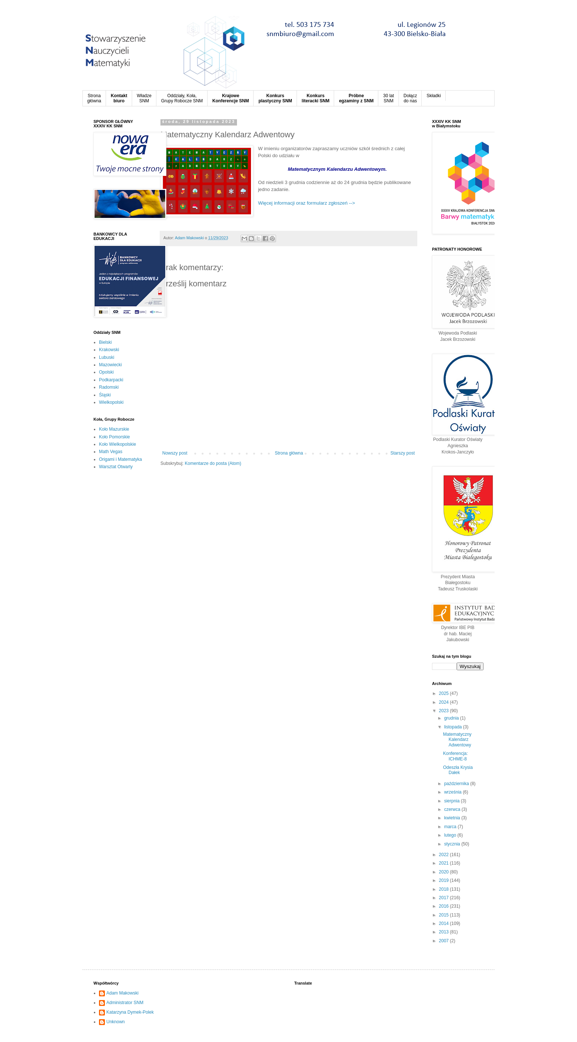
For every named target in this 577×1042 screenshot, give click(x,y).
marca (451, 826)
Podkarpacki (111, 379)
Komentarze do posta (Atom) (213, 463)
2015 (444, 915)
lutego (450, 835)
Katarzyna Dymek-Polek (130, 1012)
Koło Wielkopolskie (117, 444)
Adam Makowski (122, 993)
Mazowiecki (110, 364)
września (453, 792)
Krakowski (109, 349)
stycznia (452, 844)
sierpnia (452, 800)
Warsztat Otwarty (116, 466)
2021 (444, 863)
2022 (444, 854)
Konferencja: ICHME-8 (455, 756)
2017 (444, 897)
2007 (444, 940)
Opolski (106, 372)
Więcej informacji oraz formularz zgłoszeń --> (306, 203)
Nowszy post (174, 453)
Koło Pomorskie (114, 436)
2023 (444, 710)
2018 (444, 889)
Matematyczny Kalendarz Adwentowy (457, 740)
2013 (444, 932)
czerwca (452, 809)
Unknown (115, 1021)
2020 (444, 872)
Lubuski (106, 357)
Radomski (108, 387)
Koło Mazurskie (114, 429)
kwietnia (452, 817)
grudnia (452, 718)
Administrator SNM (125, 1002)
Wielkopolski (111, 402)
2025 (444, 693)
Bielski (105, 342)
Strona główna (289, 453)
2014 (444, 923)
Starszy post (402, 453)
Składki (433, 95)
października (457, 783)
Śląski (105, 395)
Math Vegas (110, 451)
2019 (444, 880)
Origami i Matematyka (120, 459)
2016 (444, 906)
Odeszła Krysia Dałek (458, 770)
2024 (444, 702)
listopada (453, 727)
